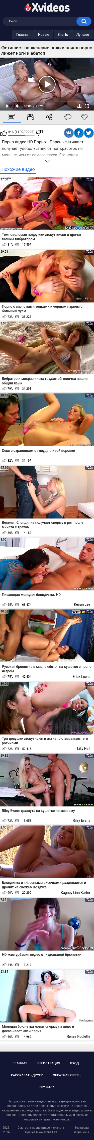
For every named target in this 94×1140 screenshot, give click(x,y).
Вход (74, 1063)
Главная (13, 35)
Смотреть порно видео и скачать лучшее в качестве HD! (41, 1130)
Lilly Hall (83, 749)
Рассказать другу (27, 1075)
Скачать (79, 106)
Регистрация (48, 1063)
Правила (47, 1087)
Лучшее (72, 35)
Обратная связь (66, 1075)
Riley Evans (81, 820)
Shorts (53, 35)
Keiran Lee (82, 604)
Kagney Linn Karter (75, 893)
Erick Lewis (81, 677)
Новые (33, 35)
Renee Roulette (78, 1036)
